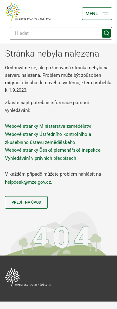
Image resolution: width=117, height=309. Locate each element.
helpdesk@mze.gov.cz (28, 182)
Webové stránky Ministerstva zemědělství (48, 126)
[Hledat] (61, 33)
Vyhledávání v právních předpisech (40, 158)
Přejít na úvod (26, 202)
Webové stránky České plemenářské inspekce (52, 150)
